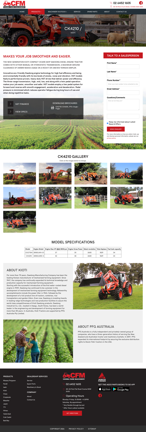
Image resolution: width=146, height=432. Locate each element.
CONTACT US (121, 11)
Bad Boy (6, 420)
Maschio (6, 400)
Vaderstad (7, 414)
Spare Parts (31, 384)
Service (29, 380)
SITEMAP (92, 428)
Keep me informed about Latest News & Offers (121, 123)
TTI (4, 407)
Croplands (7, 397)
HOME (22, 11)
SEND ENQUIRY (116, 129)
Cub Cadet (7, 417)
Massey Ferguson (9, 380)
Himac (5, 410)
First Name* (112, 63)
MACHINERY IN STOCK (57, 11)
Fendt (5, 384)
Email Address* (113, 89)
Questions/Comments (116, 97)
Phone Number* (113, 80)
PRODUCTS (36, 11)
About (107, 11)
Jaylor (5, 404)
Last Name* (111, 71)
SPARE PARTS (92, 11)
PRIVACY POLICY (76, 428)
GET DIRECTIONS (72, 413)
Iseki (5, 387)
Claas (5, 394)
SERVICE (77, 11)
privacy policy (111, 138)
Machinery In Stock (34, 387)
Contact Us (31, 399)
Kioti (5, 390)
